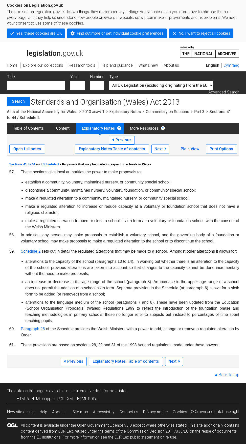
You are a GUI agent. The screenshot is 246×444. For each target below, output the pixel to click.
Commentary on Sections (167, 111)
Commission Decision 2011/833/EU (158, 431)
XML (71, 398)
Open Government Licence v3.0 (104, 425)
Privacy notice (155, 412)
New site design (21, 412)
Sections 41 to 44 (22, 164)
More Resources (144, 128)
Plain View (190, 149)
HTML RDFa (87, 398)
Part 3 (199, 111)
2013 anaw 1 (93, 111)
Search (18, 101)
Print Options (221, 149)
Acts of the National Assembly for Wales (42, 111)
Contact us (128, 412)
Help (43, 412)
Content (62, 128)
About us (59, 412)
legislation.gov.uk (45, 51)
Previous (123, 140)
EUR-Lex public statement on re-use (145, 437)
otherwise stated (172, 425)
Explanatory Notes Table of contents (112, 149)
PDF (61, 398)
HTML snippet (43, 398)
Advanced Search (223, 92)
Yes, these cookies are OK (39, 33)
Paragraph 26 (33, 329)
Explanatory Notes (125, 111)
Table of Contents (28, 128)
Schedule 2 (51, 164)
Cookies (180, 412)
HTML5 (23, 398)
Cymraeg (231, 65)
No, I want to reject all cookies (204, 33)
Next (159, 149)
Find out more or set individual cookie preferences (120, 33)
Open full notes (27, 149)
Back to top (229, 374)
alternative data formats (96, 390)
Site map (80, 412)
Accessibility (103, 412)
